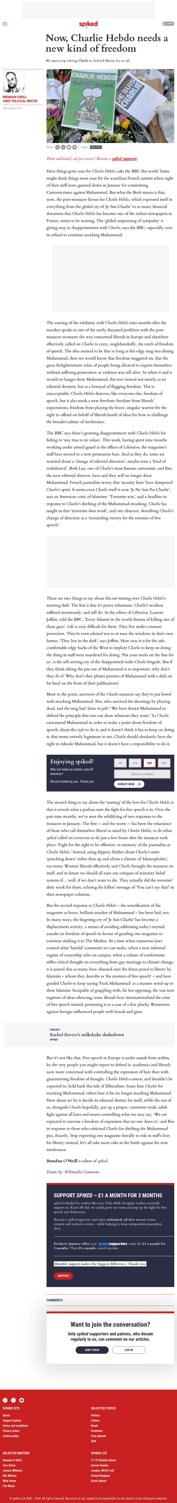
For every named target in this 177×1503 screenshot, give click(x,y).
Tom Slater (9, 1465)
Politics (96, 147)
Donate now (126, 784)
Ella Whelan (10, 1475)
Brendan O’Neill (12, 1460)
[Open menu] (5, 23)
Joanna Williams (12, 1470)
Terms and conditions (15, 1425)
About (6, 1415)
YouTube (21, 1400)
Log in (168, 23)
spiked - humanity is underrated (88, 24)
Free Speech (98, 1436)
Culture (95, 1420)
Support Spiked (12, 1420)
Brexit (94, 1425)
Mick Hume (9, 1481)
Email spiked (98, 1481)
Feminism (97, 1431)
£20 (149, 763)
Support (63, 1276)
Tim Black (9, 1486)
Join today (92, 1350)
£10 (135, 763)
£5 (120, 763)
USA (93, 1441)
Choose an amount (142, 774)
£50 (164, 763)
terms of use (77, 1498)
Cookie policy (11, 1436)
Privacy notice (11, 1431)
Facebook (5, 1400)
